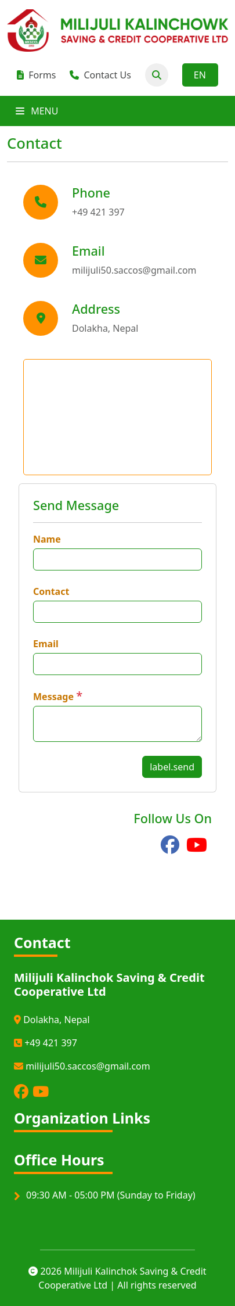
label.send (172, 766)
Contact (51, 591)
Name (47, 539)
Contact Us (100, 75)
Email (46, 643)
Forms (36, 75)
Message (53, 696)
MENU (37, 111)
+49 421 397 (45, 1042)
